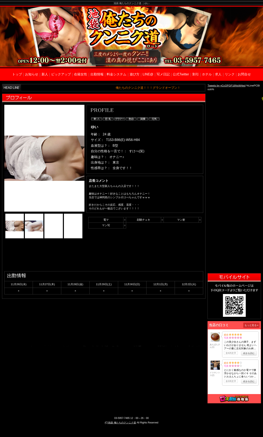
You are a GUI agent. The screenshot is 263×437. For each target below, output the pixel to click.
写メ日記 (163, 74)
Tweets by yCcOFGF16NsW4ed (227, 85)
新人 (45, 74)
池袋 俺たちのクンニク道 (122, 422)
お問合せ (244, 74)
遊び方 (135, 74)
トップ (17, 74)
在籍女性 (80, 74)
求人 (218, 74)
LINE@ (148, 74)
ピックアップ (61, 74)
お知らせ (31, 74)
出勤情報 (97, 74)
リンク (230, 74)
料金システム (116, 74)
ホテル (207, 74)
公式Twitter (181, 74)
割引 (195, 74)
